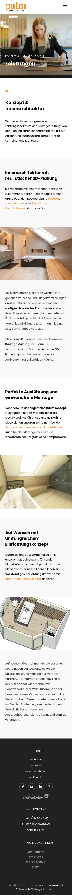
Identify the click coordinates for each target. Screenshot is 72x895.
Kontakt (38, 777)
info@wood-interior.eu (36, 823)
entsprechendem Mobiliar (23, 579)
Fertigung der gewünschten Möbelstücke (33, 427)
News (38, 765)
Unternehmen (38, 771)
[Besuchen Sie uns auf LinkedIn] (40, 786)
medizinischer (14, 203)
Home (38, 759)
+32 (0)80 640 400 (36, 818)
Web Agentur (38, 889)
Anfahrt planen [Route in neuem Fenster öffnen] (36, 829)
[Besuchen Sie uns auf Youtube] (31, 786)
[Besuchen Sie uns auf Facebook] (22, 786)
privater (53, 199)
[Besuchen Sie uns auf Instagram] (49, 786)
